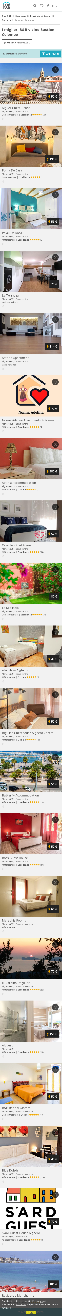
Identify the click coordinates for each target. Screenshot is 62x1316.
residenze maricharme (18, 1295)
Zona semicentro (24, 924)
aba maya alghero (15, 670)
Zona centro (22, 111)
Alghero (6, 19)
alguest (7, 1045)
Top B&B (7, 15)
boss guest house (15, 858)
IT (54, 6)
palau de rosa (12, 233)
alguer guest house (16, 108)
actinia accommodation (19, 483)
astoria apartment (15, 358)
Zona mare (21, 1236)
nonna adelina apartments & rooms (28, 420)
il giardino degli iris (16, 983)
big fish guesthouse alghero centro (28, 733)
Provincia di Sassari (40, 15)
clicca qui (21, 1304)
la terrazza (10, 295)
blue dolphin (11, 1170)
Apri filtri (50, 53)
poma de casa (12, 170)
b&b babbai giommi (16, 1108)
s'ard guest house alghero (21, 1233)
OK (31, 1312)
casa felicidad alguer (17, 545)
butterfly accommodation (20, 795)
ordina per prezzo (17, 42)
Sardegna (20, 15)
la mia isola (10, 608)
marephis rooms (14, 920)
